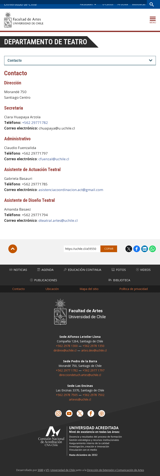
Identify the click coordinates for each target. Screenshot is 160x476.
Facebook (136, 249)
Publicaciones (43, 280)
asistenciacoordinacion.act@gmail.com (71, 189)
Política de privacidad (133, 289)
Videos (143, 270)
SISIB (40, 470)
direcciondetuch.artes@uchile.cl (80, 375)
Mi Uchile (123, 4)
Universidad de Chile (62, 470)
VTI (47, 470)
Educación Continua (82, 270)
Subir (12, 248)
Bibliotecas (138, 4)
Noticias (18, 270)
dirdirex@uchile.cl (65, 350)
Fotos (118, 270)
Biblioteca (119, 280)
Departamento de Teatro (45, 42)
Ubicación (52, 289)
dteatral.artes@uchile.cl (58, 220)
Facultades (86, 4)
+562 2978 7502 (93, 395)
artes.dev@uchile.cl (94, 350)
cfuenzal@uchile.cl (54, 159)
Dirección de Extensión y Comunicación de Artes (115, 470)
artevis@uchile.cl (80, 399)
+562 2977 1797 (93, 370)
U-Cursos (107, 4)
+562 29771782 (35, 122)
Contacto (18, 289)
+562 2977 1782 (67, 370)
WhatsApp (152, 249)
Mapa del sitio (89, 289)
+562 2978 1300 (67, 346)
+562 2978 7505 (67, 395)
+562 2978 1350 (93, 346)
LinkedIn (144, 249)
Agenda (45, 270)
